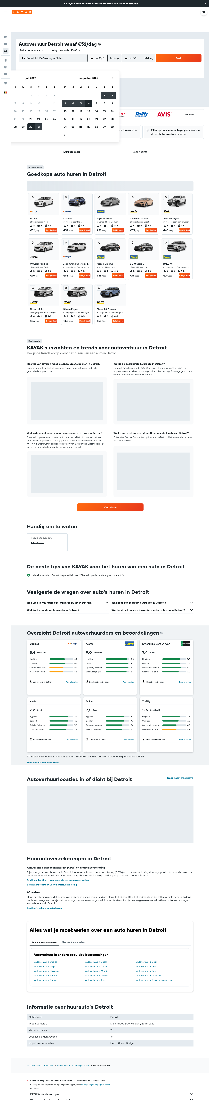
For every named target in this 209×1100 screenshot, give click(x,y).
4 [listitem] (65, 210)
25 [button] (91, 97)
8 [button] (68, 81)
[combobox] (31, 35)
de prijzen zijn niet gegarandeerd (95, 1069)
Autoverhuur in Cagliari (45, 946)
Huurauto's (48, 1050)
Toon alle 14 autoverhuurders (43, 747)
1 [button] (67, 73)
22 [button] (67, 97)
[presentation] (99, 29)
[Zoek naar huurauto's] (5, 36)
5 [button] (99, 73)
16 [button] (75, 89)
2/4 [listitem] (114, 210)
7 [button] (60, 81)
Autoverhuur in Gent (146, 951)
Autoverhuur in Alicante (97, 960)
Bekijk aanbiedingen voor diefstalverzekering (52, 869)
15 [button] (68, 89)
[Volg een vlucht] (5, 52)
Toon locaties (72, 667)
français (133, 3)
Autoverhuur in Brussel (45, 965)
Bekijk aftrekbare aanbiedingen (44, 893)
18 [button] (91, 89)
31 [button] (83, 105)
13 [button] (52, 89)
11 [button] (91, 81)
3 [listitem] (106, 210)
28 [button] (59, 105)
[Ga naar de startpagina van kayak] (22, 12)
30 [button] (75, 105)
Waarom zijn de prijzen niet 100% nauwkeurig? (111, 1091)
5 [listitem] (99, 210)
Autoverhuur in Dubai (96, 951)
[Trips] (5, 68)
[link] (110, 492)
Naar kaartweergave (180, 762)
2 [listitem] (32, 210)
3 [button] (83, 73)
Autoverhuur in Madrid (96, 955)
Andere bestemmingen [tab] (44, 926)
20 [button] (52, 97)
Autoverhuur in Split (146, 946)
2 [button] (75, 73)
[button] (205, 3)
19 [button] (99, 89)
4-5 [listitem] (47, 210)
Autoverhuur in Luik (146, 955)
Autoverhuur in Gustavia (148, 960)
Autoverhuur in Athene (45, 960)
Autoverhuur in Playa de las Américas (154, 965)
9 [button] (75, 81)
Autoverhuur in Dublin (96, 946)
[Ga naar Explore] (5, 45)
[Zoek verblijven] (5, 29)
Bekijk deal (51, 215)
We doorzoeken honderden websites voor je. (111, 1085)
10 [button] (83, 81)
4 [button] (91, 73)
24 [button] (83, 97)
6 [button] (52, 81)
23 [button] (75, 97)
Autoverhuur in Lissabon (46, 955)
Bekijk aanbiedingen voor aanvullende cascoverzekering (58, 865)
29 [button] (67, 105)
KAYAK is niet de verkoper (111, 1079)
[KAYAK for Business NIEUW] (5, 59)
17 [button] (83, 89)
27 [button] (52, 105)
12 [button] (99, 81)
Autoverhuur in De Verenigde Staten (73, 1050)
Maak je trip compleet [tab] (73, 926)
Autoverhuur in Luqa (44, 951)
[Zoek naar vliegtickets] (5, 22)
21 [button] (60, 97)
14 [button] (60, 89)
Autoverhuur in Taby (95, 965)
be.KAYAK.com (33, 1050)
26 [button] (99, 97)
